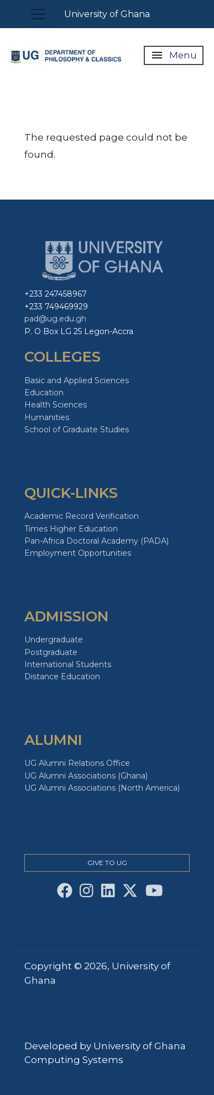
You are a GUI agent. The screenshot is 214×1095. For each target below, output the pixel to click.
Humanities (46, 417)
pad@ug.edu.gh (55, 319)
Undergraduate (53, 640)
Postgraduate (50, 652)
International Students (67, 664)
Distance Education (62, 676)
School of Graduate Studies (76, 429)
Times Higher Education (71, 529)
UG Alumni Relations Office (77, 763)
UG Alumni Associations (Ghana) (86, 776)
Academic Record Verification (81, 516)
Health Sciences (55, 405)
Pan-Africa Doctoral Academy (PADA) (96, 541)
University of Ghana (107, 14)
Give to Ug (107, 862)
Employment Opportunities (77, 553)
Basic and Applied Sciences (76, 380)
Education (44, 393)
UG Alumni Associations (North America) (102, 788)
